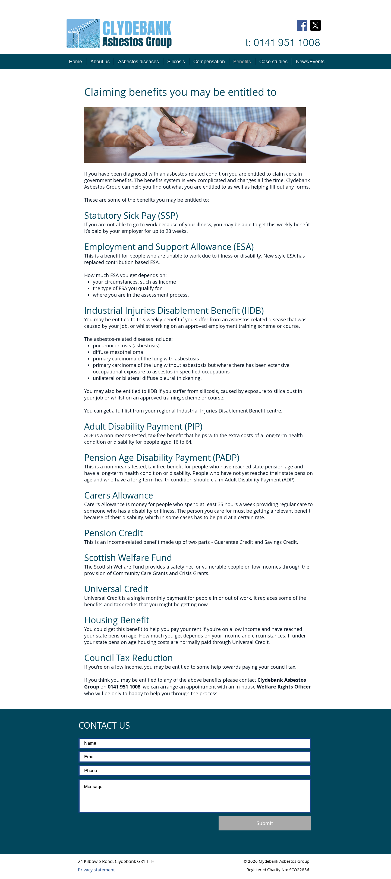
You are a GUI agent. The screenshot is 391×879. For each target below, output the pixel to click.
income (167, 281)
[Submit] (265, 823)
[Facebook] (302, 25)
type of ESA (114, 288)
